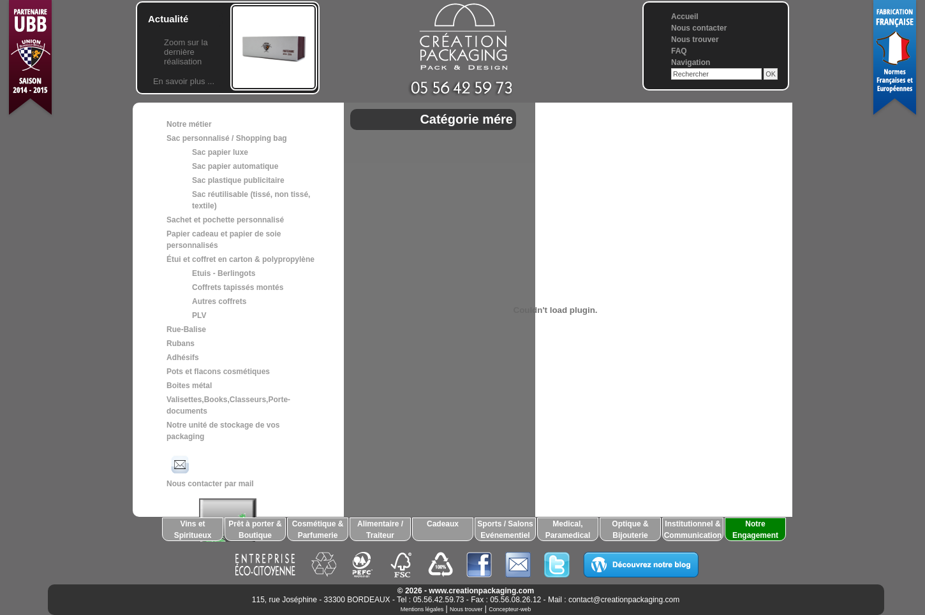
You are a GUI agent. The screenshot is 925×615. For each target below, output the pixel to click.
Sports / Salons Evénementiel (505, 529)
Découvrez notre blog (641, 564)
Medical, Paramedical (568, 529)
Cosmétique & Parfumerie (318, 529)
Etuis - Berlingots (223, 273)
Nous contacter (699, 28)
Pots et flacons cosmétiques (218, 371)
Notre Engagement (755, 529)
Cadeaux (443, 523)
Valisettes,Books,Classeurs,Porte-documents (228, 405)
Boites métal (189, 385)
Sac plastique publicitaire (238, 180)
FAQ (679, 51)
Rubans (180, 343)
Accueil (685, 16)
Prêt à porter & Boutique (254, 529)
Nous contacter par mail (210, 470)
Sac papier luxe (220, 152)
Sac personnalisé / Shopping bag (226, 138)
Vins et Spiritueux (193, 529)
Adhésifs (182, 357)
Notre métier (189, 124)
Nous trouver (695, 39)
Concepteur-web (510, 609)
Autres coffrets (219, 301)
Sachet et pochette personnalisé (225, 219)
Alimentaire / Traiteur (380, 529)
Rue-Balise (186, 329)
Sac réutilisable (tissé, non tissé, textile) (251, 200)
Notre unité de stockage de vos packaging (222, 431)
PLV (199, 315)
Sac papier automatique (235, 166)
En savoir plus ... (183, 81)
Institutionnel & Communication (693, 529)
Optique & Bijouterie (630, 529)
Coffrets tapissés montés (237, 287)
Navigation (690, 62)
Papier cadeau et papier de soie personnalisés (223, 239)
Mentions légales (422, 609)
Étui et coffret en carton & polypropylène (240, 259)
